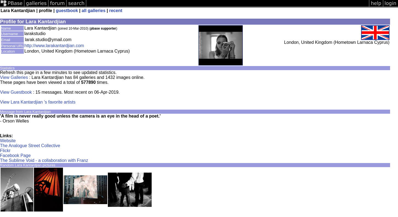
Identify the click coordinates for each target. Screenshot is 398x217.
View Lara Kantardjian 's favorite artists (38, 102)
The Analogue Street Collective (30, 145)
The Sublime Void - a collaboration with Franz (44, 160)
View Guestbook (16, 92)
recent (115, 10)
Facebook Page (15, 155)
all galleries (93, 10)
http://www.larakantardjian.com (54, 45)
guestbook (67, 10)
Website (8, 140)
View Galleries (14, 77)
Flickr (5, 150)
